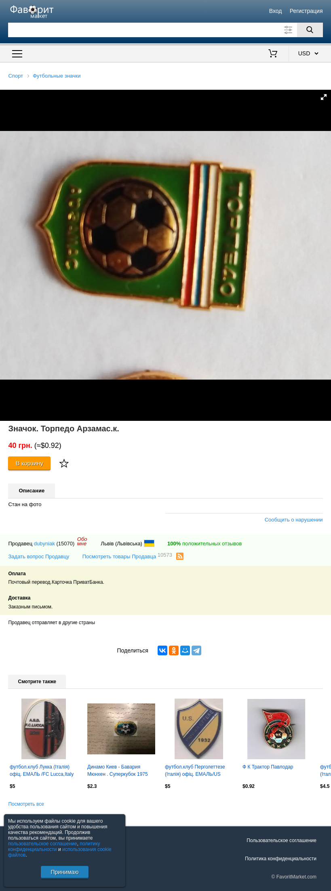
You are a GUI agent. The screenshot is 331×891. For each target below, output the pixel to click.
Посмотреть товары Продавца (127, 556)
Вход (275, 11)
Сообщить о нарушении (294, 520)
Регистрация (306, 11)
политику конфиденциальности (54, 846)
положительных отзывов (204, 544)
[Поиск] (310, 30)
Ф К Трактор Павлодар (267, 767)
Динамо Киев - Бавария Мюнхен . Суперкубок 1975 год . (117, 771)
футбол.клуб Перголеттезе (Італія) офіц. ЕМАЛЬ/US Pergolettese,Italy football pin (196, 771)
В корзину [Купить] (30, 463)
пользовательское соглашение (42, 844)
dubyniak (44, 544)
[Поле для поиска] (165, 30)
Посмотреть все (26, 804)
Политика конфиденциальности (280, 858)
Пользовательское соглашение (281, 840)
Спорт (15, 76)
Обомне (82, 541)
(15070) (66, 544)
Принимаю (64, 872)
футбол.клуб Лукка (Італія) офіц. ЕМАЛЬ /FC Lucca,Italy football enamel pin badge (42, 771)
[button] (323, 97)
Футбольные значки (56, 76)
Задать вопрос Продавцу (38, 556)
